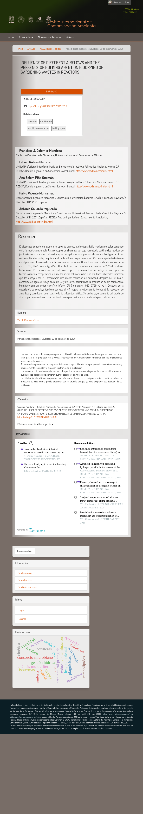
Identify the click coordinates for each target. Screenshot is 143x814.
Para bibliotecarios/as (27, 586)
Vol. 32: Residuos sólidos (50, 48)
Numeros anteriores (49, 37)
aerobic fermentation (38, 128)
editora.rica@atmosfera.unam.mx (23, 717)
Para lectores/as (25, 572)
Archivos (31, 48)
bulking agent (59, 128)
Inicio (11, 37)
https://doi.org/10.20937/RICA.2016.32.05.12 (47, 106)
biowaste (32, 121)
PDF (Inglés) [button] (51, 91)
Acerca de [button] (26, 37)
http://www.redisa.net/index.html (94, 171)
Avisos (70, 37)
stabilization (46, 121)
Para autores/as (25, 579)
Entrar (127, 2)
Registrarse (117, 2)
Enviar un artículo (25, 551)
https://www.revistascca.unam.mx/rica (118, 714)
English (21, 610)
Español (22, 618)
